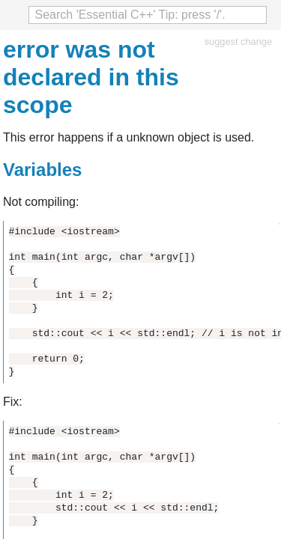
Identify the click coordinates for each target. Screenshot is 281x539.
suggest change (238, 41)
